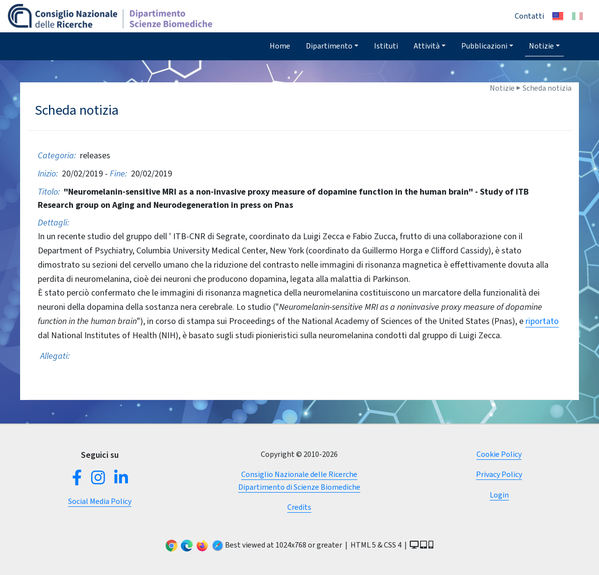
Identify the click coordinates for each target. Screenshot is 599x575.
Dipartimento (329, 46)
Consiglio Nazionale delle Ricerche (299, 474)
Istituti (386, 46)
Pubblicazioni (484, 46)
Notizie (541, 46)
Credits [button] (299, 507)
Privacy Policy (499, 474)
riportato (542, 321)
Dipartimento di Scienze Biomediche (299, 487)
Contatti (529, 16)
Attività (427, 46)
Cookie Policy (499, 454)
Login (499, 495)
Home (280, 46)
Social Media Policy (99, 501)
